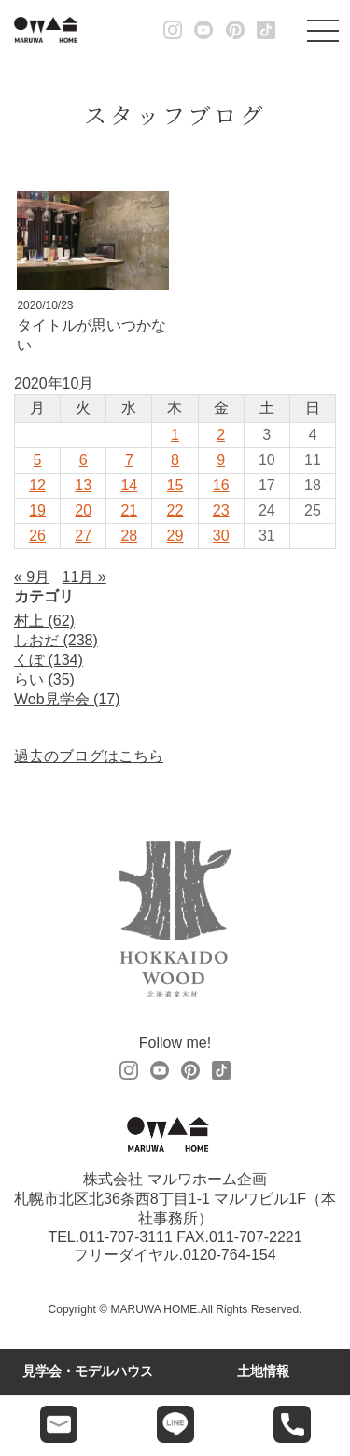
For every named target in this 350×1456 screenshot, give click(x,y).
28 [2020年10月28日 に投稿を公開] (128, 536)
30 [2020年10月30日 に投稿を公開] (221, 536)
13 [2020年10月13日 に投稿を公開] (83, 485)
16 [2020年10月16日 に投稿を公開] (221, 485)
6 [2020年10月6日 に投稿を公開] (83, 460)
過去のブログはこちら (88, 756)
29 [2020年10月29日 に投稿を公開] (175, 536)
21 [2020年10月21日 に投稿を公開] (128, 510)
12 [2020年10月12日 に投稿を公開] (37, 485)
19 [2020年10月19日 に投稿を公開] (37, 510)
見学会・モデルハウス (87, 1371)
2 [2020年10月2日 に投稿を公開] (221, 435)
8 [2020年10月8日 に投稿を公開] (175, 460)
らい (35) (44, 679)
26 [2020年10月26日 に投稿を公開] (37, 536)
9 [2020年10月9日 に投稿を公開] (221, 460)
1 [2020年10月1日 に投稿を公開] (175, 435)
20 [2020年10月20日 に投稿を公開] (83, 510)
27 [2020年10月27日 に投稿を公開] (83, 536)
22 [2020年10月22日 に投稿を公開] (175, 510)
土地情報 (263, 1371)
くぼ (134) (48, 660)
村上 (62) (44, 621)
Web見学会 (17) (67, 699)
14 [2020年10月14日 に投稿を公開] (128, 485)
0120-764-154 (229, 1255)
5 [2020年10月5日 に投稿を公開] (38, 460)
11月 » (84, 577)
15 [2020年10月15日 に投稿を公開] (175, 485)
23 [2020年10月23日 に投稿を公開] (221, 510)
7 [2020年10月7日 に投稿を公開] (129, 460)
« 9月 (31, 577)
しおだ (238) (56, 640)
